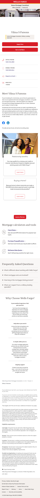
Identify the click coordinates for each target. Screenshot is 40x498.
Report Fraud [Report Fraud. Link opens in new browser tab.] (5, 489)
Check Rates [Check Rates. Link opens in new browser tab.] (12, 230)
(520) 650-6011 (10, 70)
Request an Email (10, 76)
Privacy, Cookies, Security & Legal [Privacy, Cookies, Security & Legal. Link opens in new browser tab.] (10, 481)
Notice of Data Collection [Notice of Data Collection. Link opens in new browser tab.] (8, 486)
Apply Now (20, 44)
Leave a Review (20, 217)
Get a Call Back (20, 50)
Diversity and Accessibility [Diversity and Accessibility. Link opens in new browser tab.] (15, 492)
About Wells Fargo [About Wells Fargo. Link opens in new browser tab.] (29, 489)
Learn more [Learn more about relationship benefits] (20, 172)
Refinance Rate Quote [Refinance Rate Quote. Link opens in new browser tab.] (15, 250)
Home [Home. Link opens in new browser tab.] (20, 489)
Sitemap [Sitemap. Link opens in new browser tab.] (13, 489)
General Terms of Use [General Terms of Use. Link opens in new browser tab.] (22, 486)
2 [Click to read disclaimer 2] (29, 188)
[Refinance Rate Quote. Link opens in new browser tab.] (4, 251)
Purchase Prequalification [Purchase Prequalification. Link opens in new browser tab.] (16, 241)
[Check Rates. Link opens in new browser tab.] (4, 232)
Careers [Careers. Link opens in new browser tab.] (4, 492)
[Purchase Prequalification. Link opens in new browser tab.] (4, 242)
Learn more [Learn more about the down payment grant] (20, 196)
